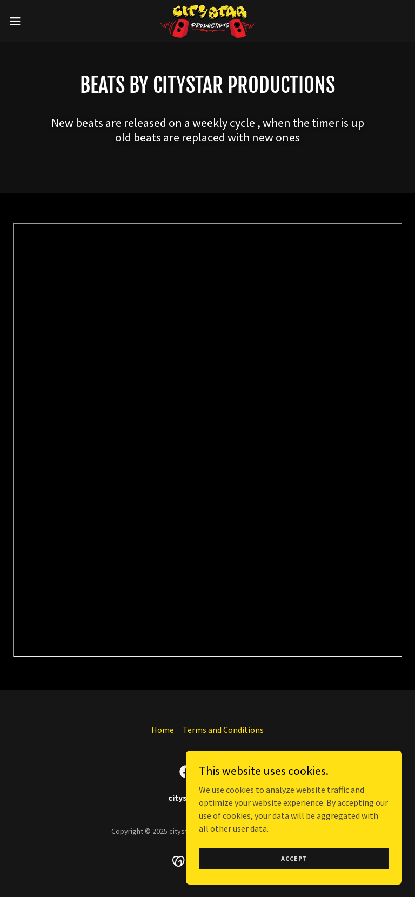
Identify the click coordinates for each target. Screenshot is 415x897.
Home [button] (162, 729)
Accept (294, 858)
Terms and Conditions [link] (223, 729)
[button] (34, 21)
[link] (207, 21)
